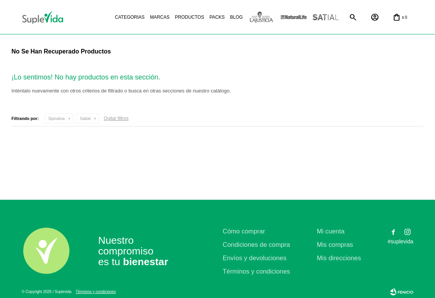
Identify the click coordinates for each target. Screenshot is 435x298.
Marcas (160, 17)
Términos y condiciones (256, 271)
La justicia (261, 17)
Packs (217, 17)
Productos (189, 17)
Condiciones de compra (256, 244)
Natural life (293, 17)
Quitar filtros (116, 118)
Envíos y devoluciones (254, 258)
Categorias (130, 17)
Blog (236, 17)
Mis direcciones (339, 258)
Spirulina (57, 118)
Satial (325, 17)
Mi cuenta (330, 231)
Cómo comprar (244, 231)
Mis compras (335, 244)
